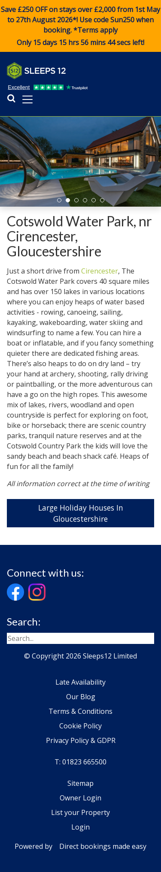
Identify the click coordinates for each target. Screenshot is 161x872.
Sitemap (80, 783)
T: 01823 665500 (80, 762)
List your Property (80, 812)
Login (80, 827)
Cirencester (99, 271)
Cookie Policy (80, 726)
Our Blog (80, 696)
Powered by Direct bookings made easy (80, 846)
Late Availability (80, 682)
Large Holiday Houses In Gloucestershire (80, 513)
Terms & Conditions (80, 711)
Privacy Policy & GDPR (80, 740)
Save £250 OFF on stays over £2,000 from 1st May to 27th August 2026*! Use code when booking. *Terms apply (80, 26)
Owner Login (80, 798)
